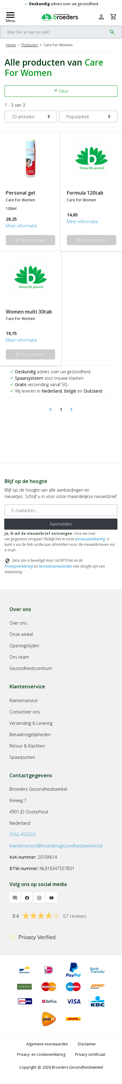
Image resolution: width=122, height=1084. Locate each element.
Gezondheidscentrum (30, 668)
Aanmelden (61, 524)
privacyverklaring (90, 539)
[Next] (71, 409)
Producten (29, 45)
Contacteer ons (24, 712)
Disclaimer (87, 1044)
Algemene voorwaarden (47, 1044)
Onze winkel (21, 634)
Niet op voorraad (30, 240)
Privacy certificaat (90, 1054)
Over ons (18, 623)
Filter (61, 91)
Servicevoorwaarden (55, 566)
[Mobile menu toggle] (10, 17)
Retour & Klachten (27, 746)
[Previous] (50, 409)
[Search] (53, 32)
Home (11, 45)
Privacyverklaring (19, 566)
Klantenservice (23, 700)
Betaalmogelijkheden (30, 734)
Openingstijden (24, 645)
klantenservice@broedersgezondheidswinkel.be (56, 846)
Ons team (19, 657)
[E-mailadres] (61, 510)
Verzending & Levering (30, 723)
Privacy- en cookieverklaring (41, 1054)
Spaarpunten (22, 757)
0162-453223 (22, 834)
